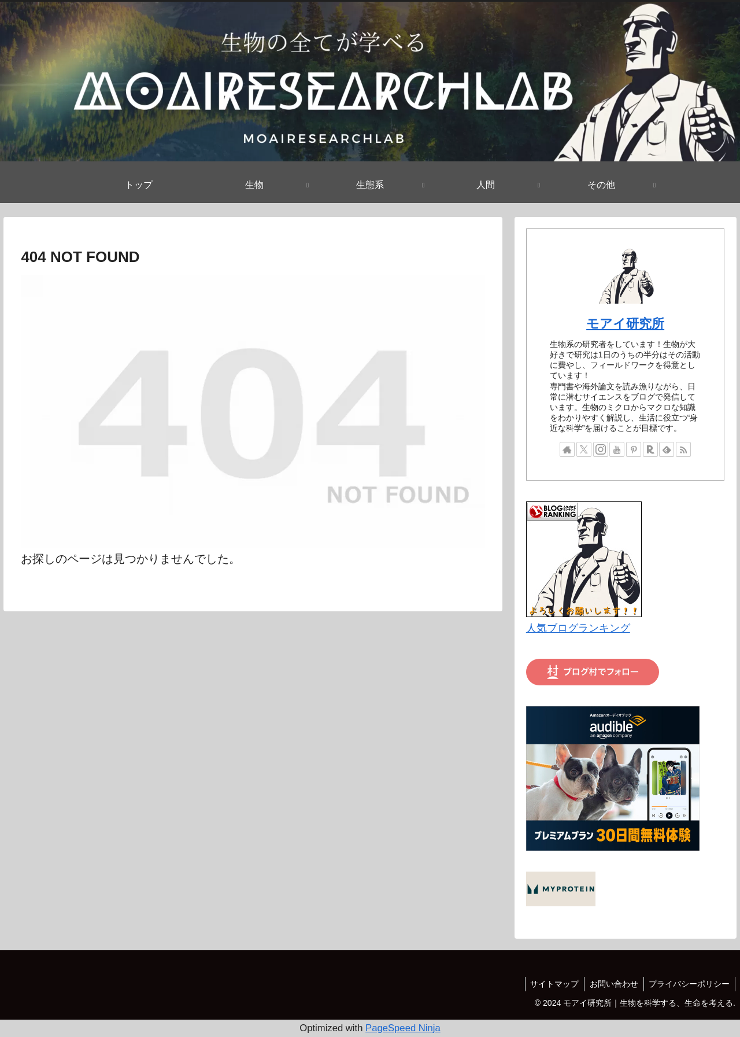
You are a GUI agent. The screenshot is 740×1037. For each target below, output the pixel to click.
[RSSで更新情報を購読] (683, 449)
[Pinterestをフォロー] (633, 449)
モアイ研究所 (625, 323)
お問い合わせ (611, 983)
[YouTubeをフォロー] (616, 449)
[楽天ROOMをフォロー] (650, 449)
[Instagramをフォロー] (600, 449)
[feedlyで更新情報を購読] (666, 449)
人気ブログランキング (578, 628)
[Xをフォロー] (583, 449)
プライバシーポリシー (688, 983)
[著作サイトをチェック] (567, 449)
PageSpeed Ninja (403, 1028)
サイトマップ (551, 983)
